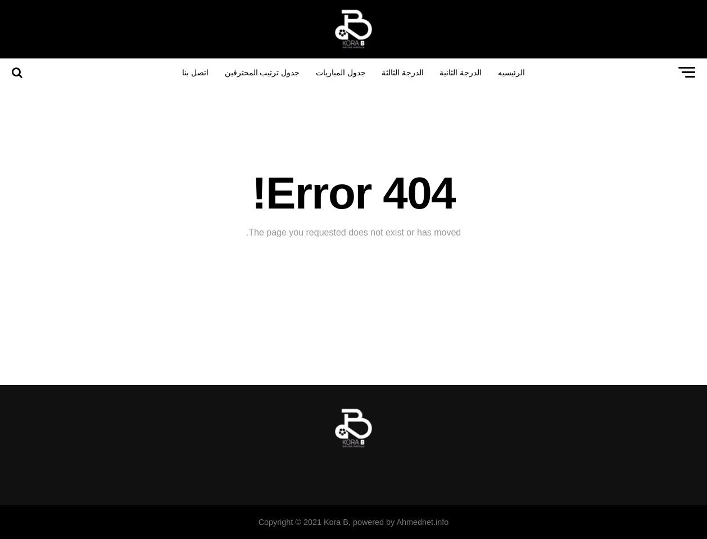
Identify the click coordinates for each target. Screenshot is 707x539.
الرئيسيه (511, 72)
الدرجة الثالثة (403, 72)
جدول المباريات (341, 72)
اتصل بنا (195, 72)
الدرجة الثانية (460, 72)
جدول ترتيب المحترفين (262, 72)
